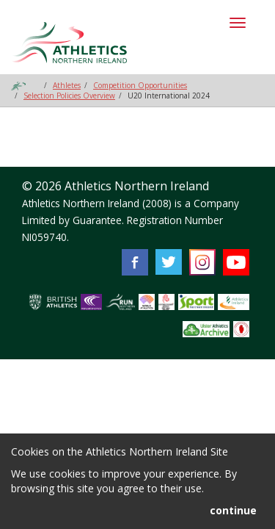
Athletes (67, 85)
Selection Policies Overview (69, 95)
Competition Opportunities (140, 85)
